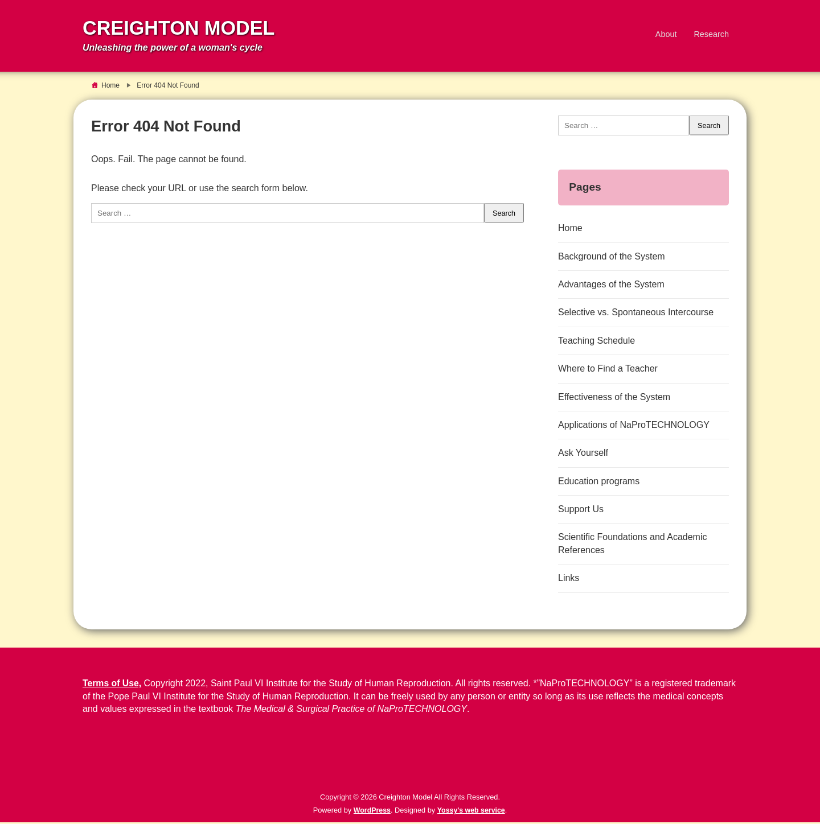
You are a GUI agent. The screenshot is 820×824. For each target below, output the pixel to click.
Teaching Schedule (596, 342)
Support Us (581, 511)
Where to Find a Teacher (608, 370)
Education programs (598, 483)
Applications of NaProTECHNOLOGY (634, 426)
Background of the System (611, 258)
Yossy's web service (472, 811)
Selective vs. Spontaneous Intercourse (636, 314)
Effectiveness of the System (614, 398)
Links (568, 579)
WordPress (371, 811)
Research (711, 34)
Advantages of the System (611, 286)
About (666, 34)
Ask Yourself (583, 454)
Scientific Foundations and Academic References (632, 545)
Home (570, 229)
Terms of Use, (112, 685)
